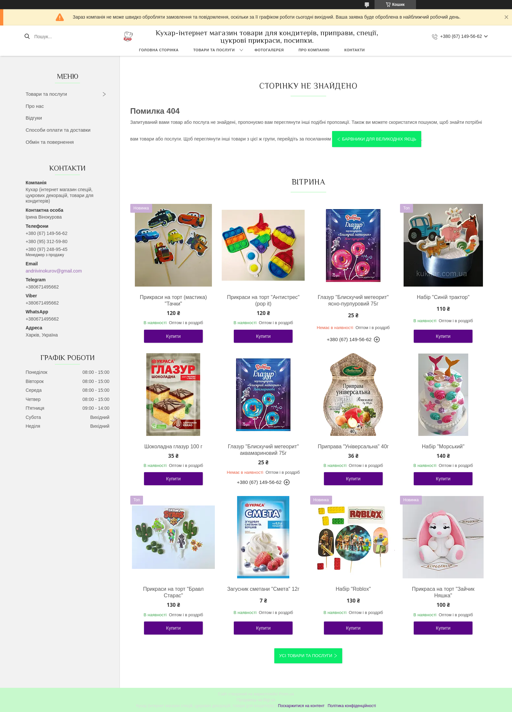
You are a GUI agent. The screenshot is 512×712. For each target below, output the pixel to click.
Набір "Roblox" (353, 589)
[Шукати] (27, 36)
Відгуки (33, 118)
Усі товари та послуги (305, 655)
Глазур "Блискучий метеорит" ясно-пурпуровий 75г (353, 300)
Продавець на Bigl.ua (256, 700)
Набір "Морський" (443, 446)
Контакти (354, 50)
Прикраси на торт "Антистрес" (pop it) (263, 300)
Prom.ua (286, 694)
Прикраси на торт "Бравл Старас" (173, 592)
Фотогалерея (269, 50)
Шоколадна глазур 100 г (173, 446)
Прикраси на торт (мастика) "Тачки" (173, 300)
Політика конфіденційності (352, 706)
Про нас (34, 106)
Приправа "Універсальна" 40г (353, 446)
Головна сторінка (159, 50)
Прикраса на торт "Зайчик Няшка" (443, 592)
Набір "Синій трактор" (443, 297)
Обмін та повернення (49, 142)
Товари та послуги (214, 50)
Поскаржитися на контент (301, 706)
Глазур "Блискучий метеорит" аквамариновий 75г (263, 450)
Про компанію (313, 50)
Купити (173, 336)
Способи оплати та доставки (57, 130)
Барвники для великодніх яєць (379, 139)
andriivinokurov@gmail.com (53, 270)
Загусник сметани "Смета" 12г (263, 589)
